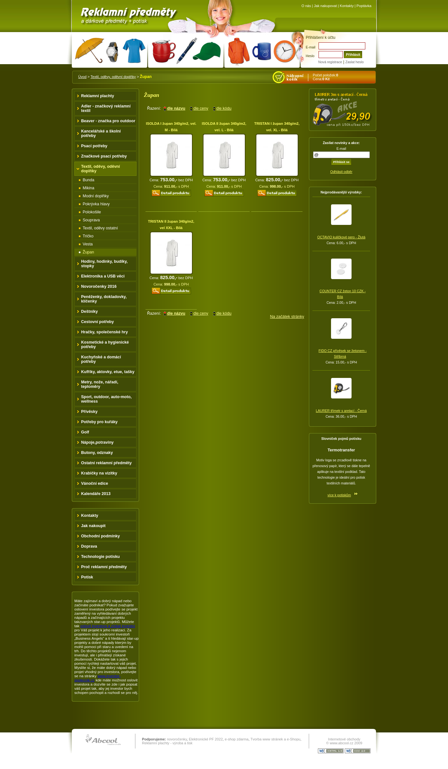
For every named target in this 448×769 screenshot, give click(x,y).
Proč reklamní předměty (104, 567)
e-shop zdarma (236, 739)
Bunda (88, 180)
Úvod (82, 77)
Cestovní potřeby (97, 322)
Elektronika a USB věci (103, 276)
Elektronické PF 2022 (206, 739)
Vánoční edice (94, 483)
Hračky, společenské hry (104, 332)
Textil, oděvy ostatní (100, 228)
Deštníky (89, 311)
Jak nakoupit (93, 526)
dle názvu (176, 108)
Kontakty (346, 6)
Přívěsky (89, 411)
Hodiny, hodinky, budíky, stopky (104, 263)
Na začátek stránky (287, 316)
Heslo (310, 56)
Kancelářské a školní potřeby (101, 133)
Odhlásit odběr (341, 172)
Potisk (87, 577)
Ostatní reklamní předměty (106, 463)
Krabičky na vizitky (99, 473)
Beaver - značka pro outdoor (108, 121)
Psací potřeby (94, 146)
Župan (88, 252)
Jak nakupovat (325, 6)
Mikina (88, 188)
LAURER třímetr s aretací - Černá (341, 411)
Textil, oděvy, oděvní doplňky (113, 77)
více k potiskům (339, 495)
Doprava (89, 546)
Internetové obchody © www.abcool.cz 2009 (344, 741)
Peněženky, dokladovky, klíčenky (104, 299)
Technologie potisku (100, 556)
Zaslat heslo (354, 62)
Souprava (91, 220)
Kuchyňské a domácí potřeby (101, 359)
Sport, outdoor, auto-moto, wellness (106, 399)
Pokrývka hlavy (96, 204)
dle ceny (200, 108)
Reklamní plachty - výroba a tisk (167, 743)
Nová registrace (330, 62)
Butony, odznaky (97, 452)
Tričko (88, 236)
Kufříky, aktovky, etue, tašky (108, 372)
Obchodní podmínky (100, 536)
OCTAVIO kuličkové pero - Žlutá (341, 237)
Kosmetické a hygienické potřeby (105, 344)
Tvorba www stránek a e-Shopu (275, 739)
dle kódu (223, 108)
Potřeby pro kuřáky (99, 422)
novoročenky (177, 739)
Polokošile (92, 212)
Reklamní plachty (97, 96)
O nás (306, 6)
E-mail (310, 47)
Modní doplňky (96, 196)
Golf (85, 432)
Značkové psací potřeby (104, 156)
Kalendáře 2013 (96, 493)
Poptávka (364, 6)
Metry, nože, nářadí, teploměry (99, 384)
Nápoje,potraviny (97, 442)
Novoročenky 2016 (99, 286)
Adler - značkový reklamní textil (105, 108)
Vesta (88, 244)
